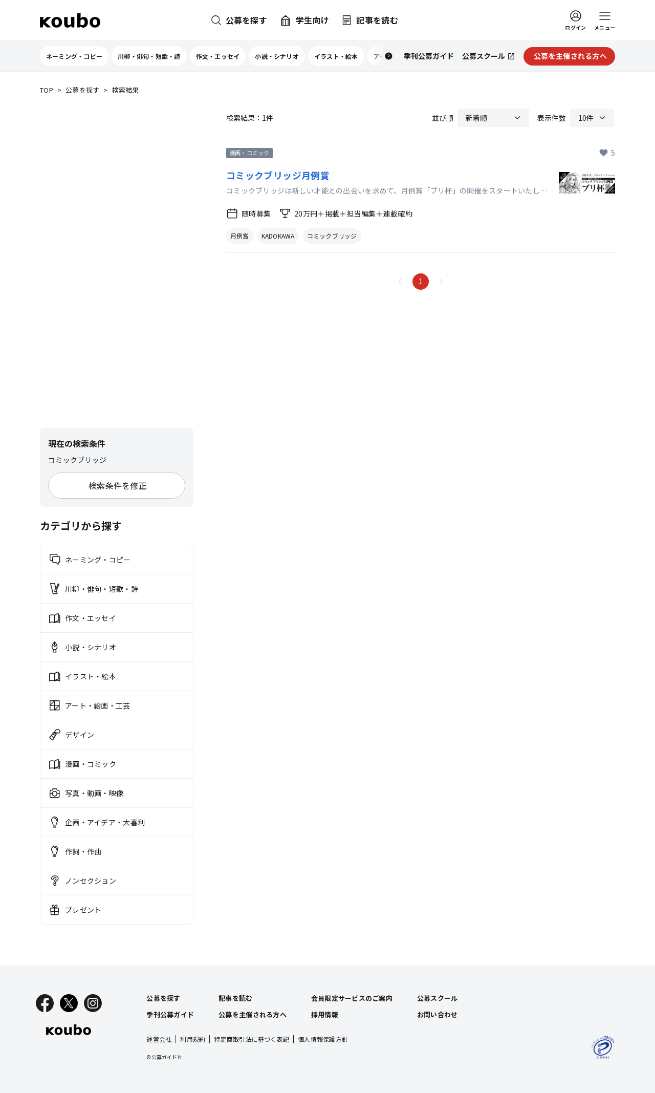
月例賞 (239, 235)
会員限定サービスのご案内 (351, 998)
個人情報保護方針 (323, 1039)
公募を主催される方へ (253, 1014)
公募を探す (82, 90)
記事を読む (235, 998)
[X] (69, 1003)
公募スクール (437, 998)
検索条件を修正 (118, 485)
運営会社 (158, 1039)
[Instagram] (93, 1003)
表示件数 (551, 118)
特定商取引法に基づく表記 (251, 1039)
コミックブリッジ (332, 235)
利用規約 (192, 1039)
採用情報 (324, 1014)
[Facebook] (45, 1003)
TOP (46, 90)
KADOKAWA (278, 235)
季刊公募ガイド (170, 1014)
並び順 (442, 118)
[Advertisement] (116, 262)
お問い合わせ (437, 1014)
